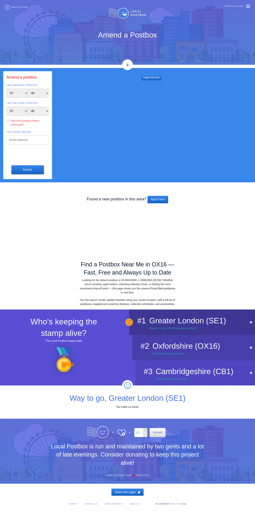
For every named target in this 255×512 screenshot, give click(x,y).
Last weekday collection (22, 85)
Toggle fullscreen (151, 77)
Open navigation (237, 6)
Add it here (158, 199)
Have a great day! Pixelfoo (127, 475)
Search (73, 504)
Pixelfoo (175, 504)
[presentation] (26, 154)
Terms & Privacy (114, 504)
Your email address (19, 131)
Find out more (19, 7)
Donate (157, 432)
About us (135, 504)
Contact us (90, 504)
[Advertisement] (127, 230)
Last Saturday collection (22, 102)
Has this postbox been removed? (25, 122)
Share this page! (127, 492)
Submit (28, 169)
